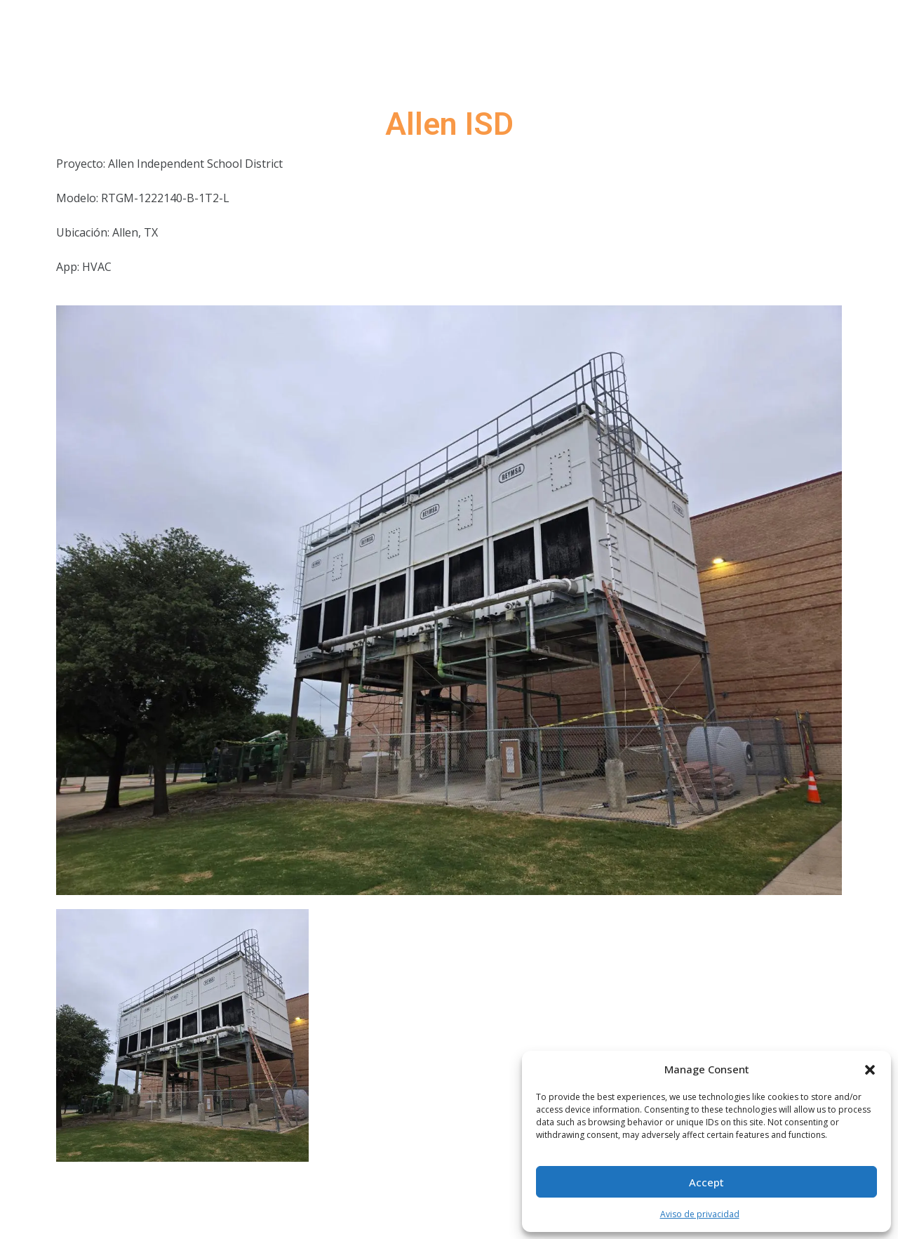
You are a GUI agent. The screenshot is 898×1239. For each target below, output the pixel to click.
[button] (870, 1069)
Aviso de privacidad (699, 1214)
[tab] (182, 1035)
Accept (706, 1182)
